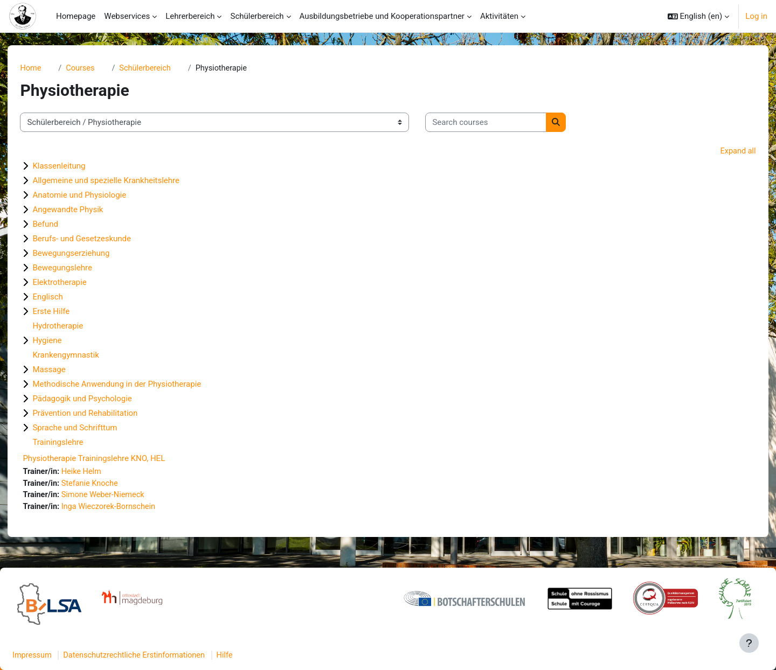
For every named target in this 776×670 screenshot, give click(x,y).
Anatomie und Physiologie (97, 196)
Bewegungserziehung (89, 254)
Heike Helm (101, 473)
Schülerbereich (166, 68)
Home (49, 68)
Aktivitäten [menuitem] (499, 16)
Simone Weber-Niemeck (124, 497)
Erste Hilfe (69, 312)
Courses (100, 68)
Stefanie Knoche (110, 485)
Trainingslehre (76, 443)
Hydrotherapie (76, 327)
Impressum (58, 655)
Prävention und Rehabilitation (103, 414)
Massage (67, 370)
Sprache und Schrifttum (93, 429)
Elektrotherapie (78, 283)
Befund (64, 225)
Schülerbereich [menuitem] (256, 16)
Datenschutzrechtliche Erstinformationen (164, 655)
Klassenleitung (77, 167)
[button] (699, 16)
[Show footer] (749, 643)
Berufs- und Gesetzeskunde (100, 240)
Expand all (719, 152)
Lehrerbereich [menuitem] (189, 16)
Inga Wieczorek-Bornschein (129, 509)
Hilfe (258, 655)
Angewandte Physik (86, 210)
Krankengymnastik (84, 356)
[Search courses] (504, 123)
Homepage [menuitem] (75, 16)
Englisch (66, 298)
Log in (756, 16)
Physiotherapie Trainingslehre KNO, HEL (112, 459)
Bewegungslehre (80, 269)
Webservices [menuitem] (127, 16)
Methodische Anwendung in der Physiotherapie (135, 385)
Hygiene (65, 341)
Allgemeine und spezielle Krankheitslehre (124, 181)
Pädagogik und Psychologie (100, 399)
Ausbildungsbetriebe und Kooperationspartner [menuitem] (382, 16)
